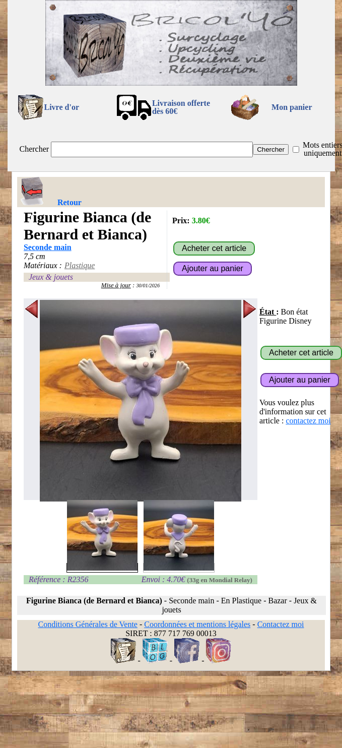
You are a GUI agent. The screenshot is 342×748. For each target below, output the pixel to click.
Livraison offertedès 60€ (181, 107)
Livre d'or (61, 107)
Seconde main (48, 247)
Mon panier (291, 107)
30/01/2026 (148, 285)
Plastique (79, 265)
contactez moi (308, 420)
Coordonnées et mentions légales (197, 624)
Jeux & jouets (51, 277)
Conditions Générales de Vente (87, 624)
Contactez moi (280, 624)
